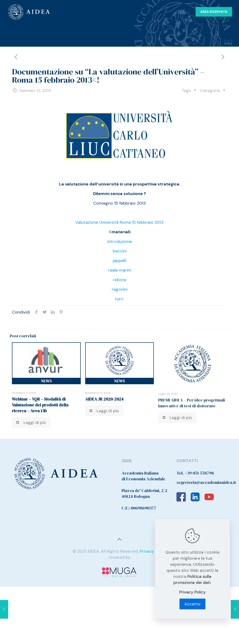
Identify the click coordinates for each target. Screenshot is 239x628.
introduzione (119, 241)
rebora (119, 280)
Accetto (192, 604)
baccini (120, 251)
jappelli (119, 260)
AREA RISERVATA (213, 12)
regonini (119, 289)
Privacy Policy (153, 551)
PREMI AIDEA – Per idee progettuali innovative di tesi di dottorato (191, 403)
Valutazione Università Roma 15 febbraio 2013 (119, 222)
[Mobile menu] (182, 12)
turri (119, 299)
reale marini (119, 270)
